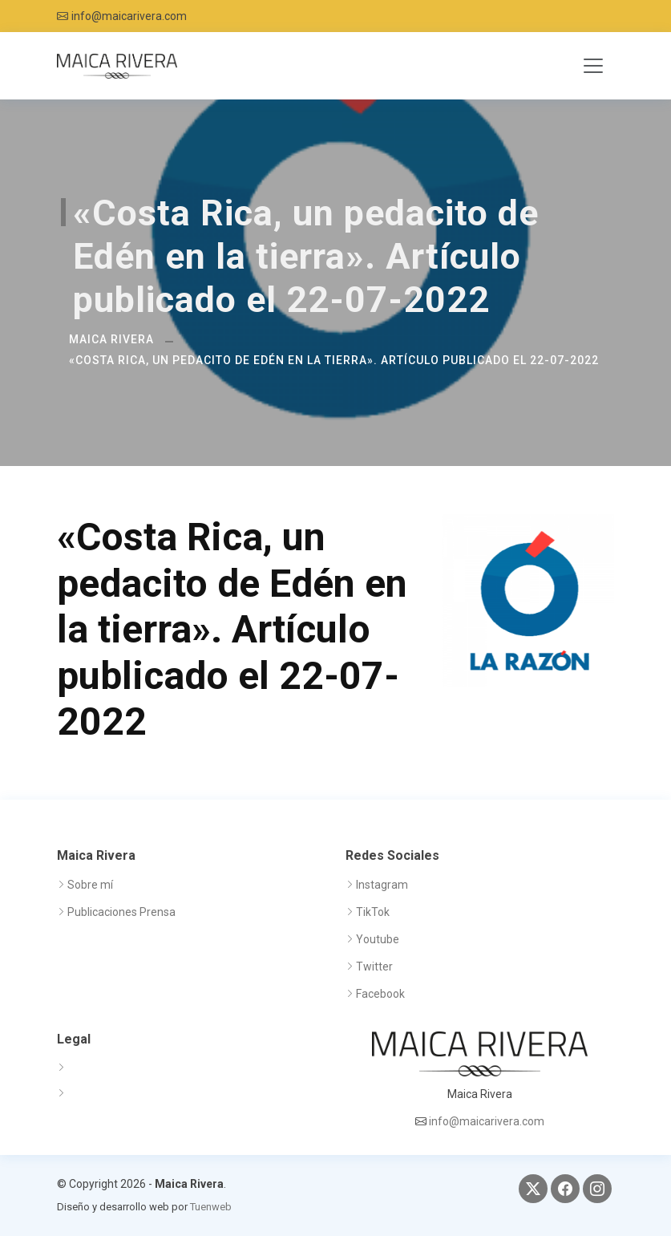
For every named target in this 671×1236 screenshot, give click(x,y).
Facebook (380, 993)
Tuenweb (211, 1207)
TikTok (373, 912)
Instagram (382, 884)
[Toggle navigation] (593, 66)
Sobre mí (90, 884)
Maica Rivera (111, 339)
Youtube (377, 939)
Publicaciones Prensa (121, 912)
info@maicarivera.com (129, 16)
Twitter (374, 966)
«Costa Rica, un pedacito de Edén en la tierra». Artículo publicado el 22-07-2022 (334, 360)
